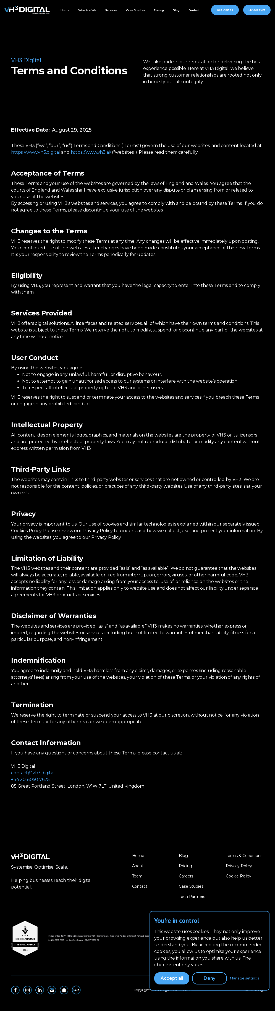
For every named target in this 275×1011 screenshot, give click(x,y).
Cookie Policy (238, 876)
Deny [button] (209, 978)
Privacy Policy (239, 865)
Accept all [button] (172, 978)
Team (137, 876)
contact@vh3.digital (33, 772)
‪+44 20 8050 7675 (56, 940)
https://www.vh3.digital (35, 152)
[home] (27, 10)
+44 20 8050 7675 (30, 779)
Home (65, 10)
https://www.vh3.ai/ (91, 152)
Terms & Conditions (244, 855)
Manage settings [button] (244, 978)
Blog (176, 10)
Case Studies (135, 10)
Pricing (159, 10)
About (138, 865)
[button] (87, 10)
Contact (194, 10)
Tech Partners (192, 896)
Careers (186, 876)
